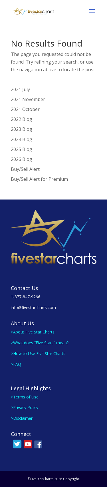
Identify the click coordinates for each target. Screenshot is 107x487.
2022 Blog (21, 119)
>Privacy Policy (24, 407)
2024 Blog (21, 139)
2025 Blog (21, 149)
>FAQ (16, 364)
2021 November (28, 99)
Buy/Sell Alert (25, 169)
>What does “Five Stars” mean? (39, 342)
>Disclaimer (22, 418)
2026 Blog (21, 159)
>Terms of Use (25, 397)
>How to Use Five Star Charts (38, 353)
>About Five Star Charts (32, 332)
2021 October (25, 109)
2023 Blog (21, 129)
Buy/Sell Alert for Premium (39, 179)
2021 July (20, 89)
